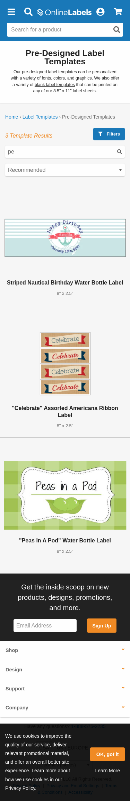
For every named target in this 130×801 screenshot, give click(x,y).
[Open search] (117, 30)
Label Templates (40, 117)
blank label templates (55, 84)
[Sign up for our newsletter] (45, 625)
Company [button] (17, 707)
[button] (11, 12)
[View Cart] (118, 12)
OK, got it (107, 754)
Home (11, 117)
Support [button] (15, 688)
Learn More (107, 770)
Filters (109, 134)
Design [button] (14, 669)
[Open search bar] (28, 12)
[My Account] (100, 12)
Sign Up (101, 625)
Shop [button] (12, 650)
